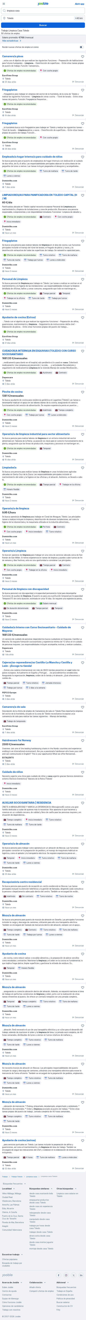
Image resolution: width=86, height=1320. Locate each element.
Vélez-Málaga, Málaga (11, 1193)
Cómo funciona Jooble (12, 1302)
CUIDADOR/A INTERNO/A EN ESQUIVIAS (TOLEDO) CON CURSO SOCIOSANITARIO (39, 352)
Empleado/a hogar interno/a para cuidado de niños (32, 156)
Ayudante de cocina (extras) (19, 1140)
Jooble (18, 1316)
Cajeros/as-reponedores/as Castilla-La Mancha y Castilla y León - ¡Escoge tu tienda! (37, 664)
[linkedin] (81, 1275)
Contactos (6, 1295)
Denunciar (78, 82)
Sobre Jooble (7, 1287)
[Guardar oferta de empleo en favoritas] (83, 56)
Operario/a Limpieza (14, 550)
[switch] (82, 47)
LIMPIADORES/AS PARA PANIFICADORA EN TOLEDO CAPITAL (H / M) (39, 197)
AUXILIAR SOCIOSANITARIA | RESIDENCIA (26, 802)
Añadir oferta (35, 1287)
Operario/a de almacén (15, 843)
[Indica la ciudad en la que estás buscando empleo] (43, 18)
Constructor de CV (65, 1306)
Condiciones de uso (65, 1295)
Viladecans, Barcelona (11, 1201)
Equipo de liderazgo (10, 1298)
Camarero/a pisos (12, 56)
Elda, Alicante (8, 1208)
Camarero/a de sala (14, 706)
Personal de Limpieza (15, 279)
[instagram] (66, 1275)
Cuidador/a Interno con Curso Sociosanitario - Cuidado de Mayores (36, 629)
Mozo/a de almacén (14, 915)
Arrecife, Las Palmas (10, 1205)
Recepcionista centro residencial (22, 882)
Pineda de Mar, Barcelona (13, 1222)
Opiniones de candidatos (13, 1306)
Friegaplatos (9, 89)
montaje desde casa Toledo (41, 1248)
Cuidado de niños (12, 772)
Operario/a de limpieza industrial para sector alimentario (36, 434)
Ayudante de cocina (14, 953)
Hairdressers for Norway (16, 740)
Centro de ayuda (9, 1291)
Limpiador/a (9, 467)
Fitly (58, 1310)
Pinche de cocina (12, 391)
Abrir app (79, 4)
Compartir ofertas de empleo (41, 1291)
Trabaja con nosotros (11, 1310)
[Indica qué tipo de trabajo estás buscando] (43, 10)
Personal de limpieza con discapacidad (25, 589)
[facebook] (58, 1275)
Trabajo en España (64, 1291)
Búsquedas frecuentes (14, 1183)
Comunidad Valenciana (12, 1230)
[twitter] (73, 1275)
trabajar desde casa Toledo (41, 1232)
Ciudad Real (7, 1197)
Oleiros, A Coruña (9, 1212)
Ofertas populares (9, 1259)
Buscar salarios (63, 1302)
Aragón (5, 1226)
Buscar (43, 25)
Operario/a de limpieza (15, 508)
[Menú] (3, 3)
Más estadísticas (12, 40)
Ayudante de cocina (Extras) (19, 317)
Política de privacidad (66, 1298)
